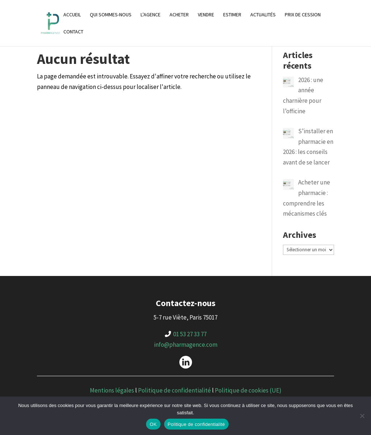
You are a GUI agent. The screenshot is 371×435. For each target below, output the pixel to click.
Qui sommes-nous (111, 15)
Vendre (206, 15)
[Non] (362, 415)
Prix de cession (303, 15)
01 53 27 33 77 (190, 334)
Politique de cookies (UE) (248, 390)
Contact (73, 32)
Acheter (179, 15)
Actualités (263, 15)
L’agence (151, 15)
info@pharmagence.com (185, 345)
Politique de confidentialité (174, 390)
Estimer (232, 15)
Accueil (72, 15)
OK (153, 424)
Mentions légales (112, 390)
